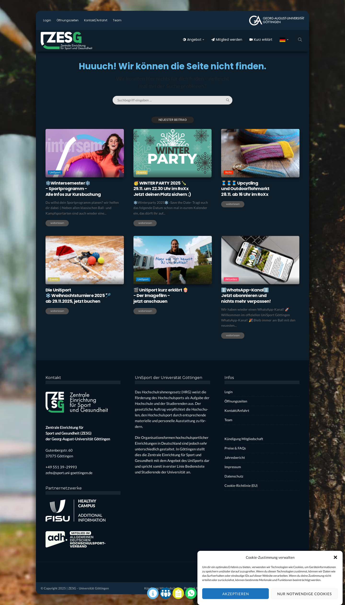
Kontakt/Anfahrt (95, 20)
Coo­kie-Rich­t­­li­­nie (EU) (241, 485)
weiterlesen (57, 223)
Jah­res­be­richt (234, 457)
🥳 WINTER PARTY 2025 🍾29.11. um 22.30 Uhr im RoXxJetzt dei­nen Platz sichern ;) (162, 188)
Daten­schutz (233, 476)
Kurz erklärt (260, 39)
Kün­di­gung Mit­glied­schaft (243, 439)
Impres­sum (232, 467)
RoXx (228, 172)
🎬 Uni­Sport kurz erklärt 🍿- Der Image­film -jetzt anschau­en (160, 295)
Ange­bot (192, 39)
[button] (335, 563)
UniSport (55, 172)
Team (117, 20)
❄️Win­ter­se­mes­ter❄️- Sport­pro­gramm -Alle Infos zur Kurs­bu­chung (73, 188)
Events (142, 172)
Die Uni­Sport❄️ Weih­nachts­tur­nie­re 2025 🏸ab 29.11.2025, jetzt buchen (78, 295)
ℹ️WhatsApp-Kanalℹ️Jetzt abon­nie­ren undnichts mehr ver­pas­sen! (246, 295)
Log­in (47, 20)
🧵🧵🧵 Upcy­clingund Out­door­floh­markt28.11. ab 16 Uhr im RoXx (245, 188)
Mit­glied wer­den (226, 39)
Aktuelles (242, 272)
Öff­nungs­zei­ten (68, 20)
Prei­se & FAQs (235, 448)
